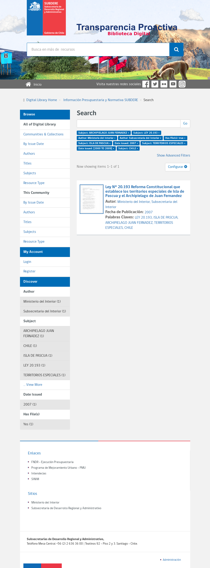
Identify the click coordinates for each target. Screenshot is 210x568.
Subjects (29, 173)
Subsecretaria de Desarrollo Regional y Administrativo (66, 508)
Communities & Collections (43, 134)
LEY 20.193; (144, 217)
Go (185, 123)
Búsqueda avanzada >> (43, 61)
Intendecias (38, 473)
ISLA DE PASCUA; (165, 217)
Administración (172, 559)
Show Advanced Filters (173, 155)
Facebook (145, 84)
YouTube (173, 84)
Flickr (164, 84)
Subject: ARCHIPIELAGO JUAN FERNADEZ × (103, 133)
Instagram (182, 84)
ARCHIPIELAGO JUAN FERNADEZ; (129, 223)
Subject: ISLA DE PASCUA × (94, 143)
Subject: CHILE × (128, 148)
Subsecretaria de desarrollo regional (46, 21)
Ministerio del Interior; (134, 202)
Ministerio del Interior (45, 502)
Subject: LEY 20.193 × (146, 133)
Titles (27, 163)
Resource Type (33, 183)
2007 (149, 212)
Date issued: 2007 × (126, 143)
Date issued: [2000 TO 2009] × (96, 148)
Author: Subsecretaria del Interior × (140, 138)
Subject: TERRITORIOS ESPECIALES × (163, 143)
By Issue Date (33, 144)
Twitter (154, 84)
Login (27, 262)
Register (29, 271)
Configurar (177, 167)
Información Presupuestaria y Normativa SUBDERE (100, 100)
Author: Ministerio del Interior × (97, 138)
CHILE (128, 228)
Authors (29, 154)
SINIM (35, 479)
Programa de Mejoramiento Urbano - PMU (58, 468)
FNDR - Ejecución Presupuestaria (52, 462)
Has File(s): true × (175, 138)
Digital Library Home (41, 100)
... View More (32, 385)
